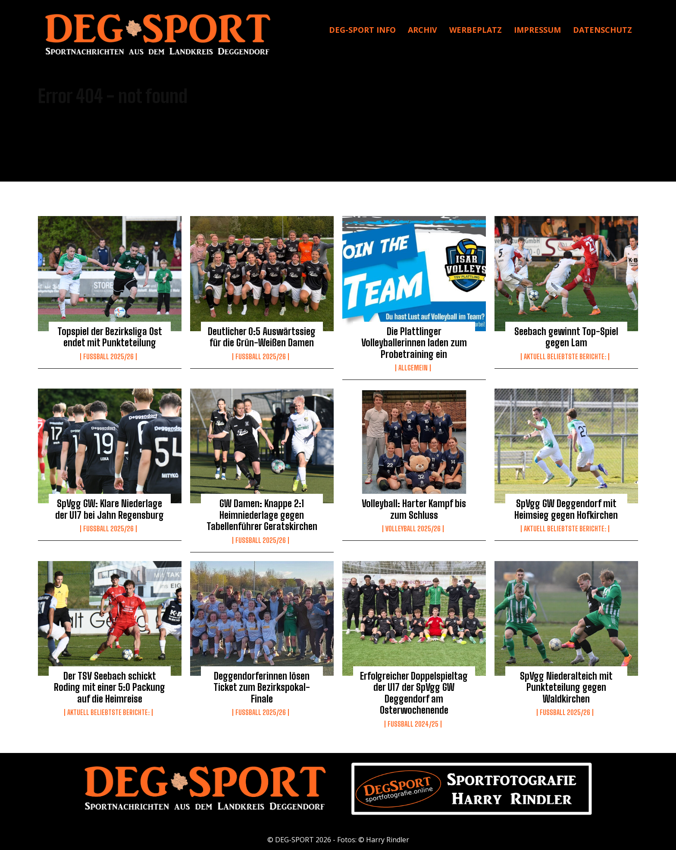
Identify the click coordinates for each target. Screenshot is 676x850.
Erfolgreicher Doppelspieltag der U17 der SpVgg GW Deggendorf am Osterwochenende (414, 693)
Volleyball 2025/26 (413, 528)
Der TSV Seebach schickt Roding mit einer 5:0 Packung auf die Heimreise (109, 687)
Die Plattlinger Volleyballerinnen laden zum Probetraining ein (414, 343)
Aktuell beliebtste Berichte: (565, 356)
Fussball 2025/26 (108, 356)
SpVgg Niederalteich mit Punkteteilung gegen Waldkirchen (566, 687)
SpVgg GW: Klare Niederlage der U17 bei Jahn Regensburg (109, 509)
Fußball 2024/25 (413, 724)
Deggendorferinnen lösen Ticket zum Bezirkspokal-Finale (261, 687)
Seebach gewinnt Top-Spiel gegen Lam (566, 337)
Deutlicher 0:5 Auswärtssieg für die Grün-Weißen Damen (262, 337)
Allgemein (413, 367)
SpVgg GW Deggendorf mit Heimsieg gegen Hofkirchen (566, 509)
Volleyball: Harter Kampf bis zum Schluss (414, 509)
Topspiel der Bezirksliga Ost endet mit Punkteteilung (109, 337)
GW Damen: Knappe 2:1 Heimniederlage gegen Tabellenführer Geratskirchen (262, 515)
